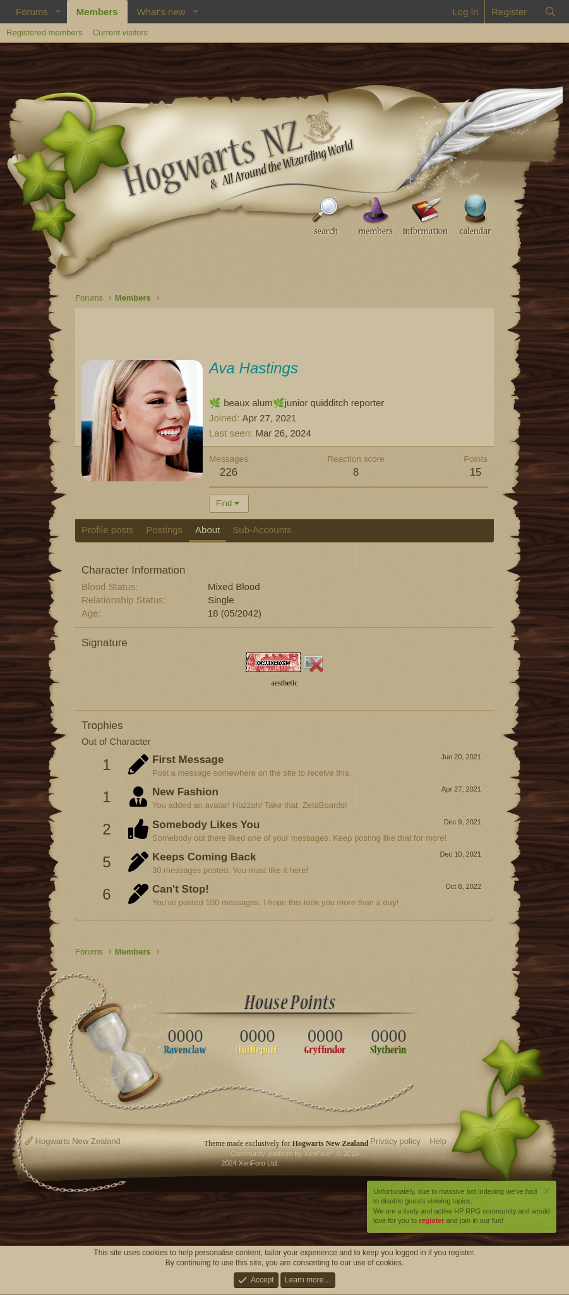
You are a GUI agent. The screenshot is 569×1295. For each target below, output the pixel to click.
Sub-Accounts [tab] (261, 529)
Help (437, 1141)
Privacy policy (395, 1141)
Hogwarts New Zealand (73, 1141)
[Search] (550, 11)
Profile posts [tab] (107, 529)
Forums (32, 11)
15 (476, 472)
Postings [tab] (165, 529)
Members (97, 11)
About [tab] (207, 529)
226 (228, 472)
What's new (161, 11)
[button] (58, 11)
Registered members (44, 32)
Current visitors (120, 32)
